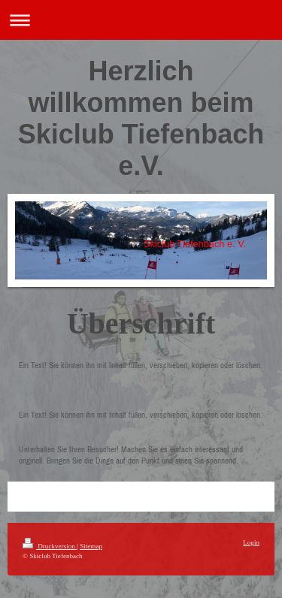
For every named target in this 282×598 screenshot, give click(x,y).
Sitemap (91, 546)
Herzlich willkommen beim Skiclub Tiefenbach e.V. (141, 118)
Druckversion (50, 546)
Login (251, 542)
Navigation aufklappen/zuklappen (141, 20)
